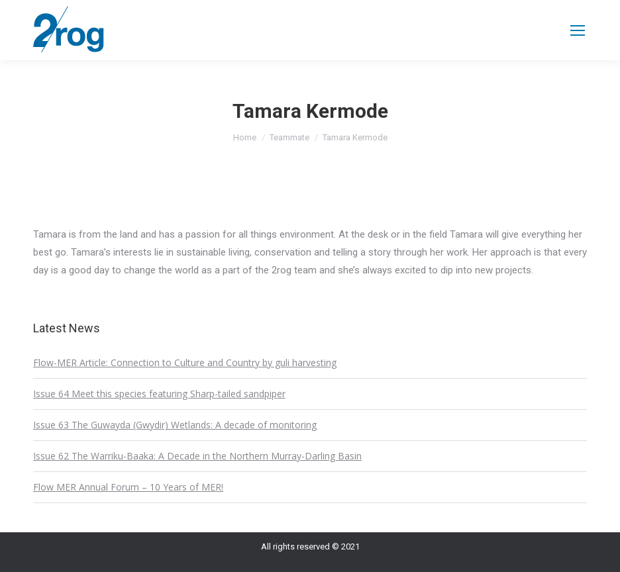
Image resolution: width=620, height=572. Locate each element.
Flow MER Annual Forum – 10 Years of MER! (128, 487)
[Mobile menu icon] (577, 30)
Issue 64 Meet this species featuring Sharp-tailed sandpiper (159, 393)
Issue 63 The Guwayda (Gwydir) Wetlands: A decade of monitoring (175, 424)
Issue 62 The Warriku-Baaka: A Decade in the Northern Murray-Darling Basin (197, 456)
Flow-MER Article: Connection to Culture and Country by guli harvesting (184, 362)
